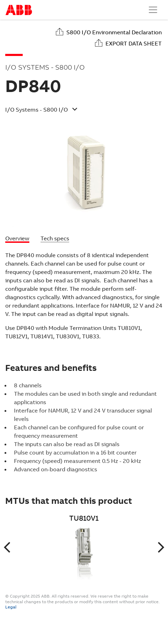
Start (19, 10)
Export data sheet (133, 43)
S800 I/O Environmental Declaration (114, 32)
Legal (10, 607)
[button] (78, 110)
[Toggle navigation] (153, 9)
